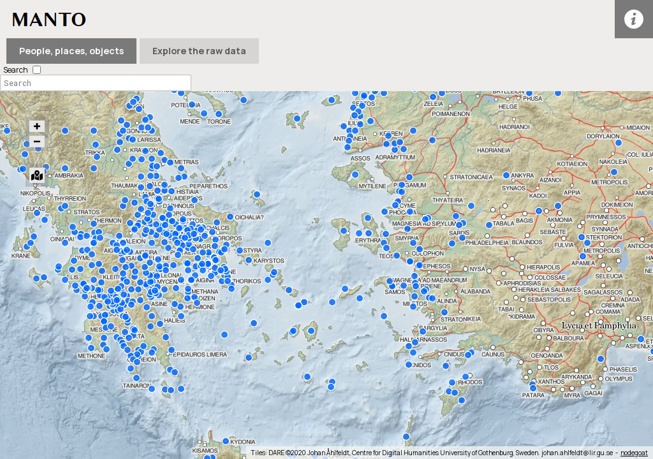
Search (15, 70)
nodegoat (634, 452)
